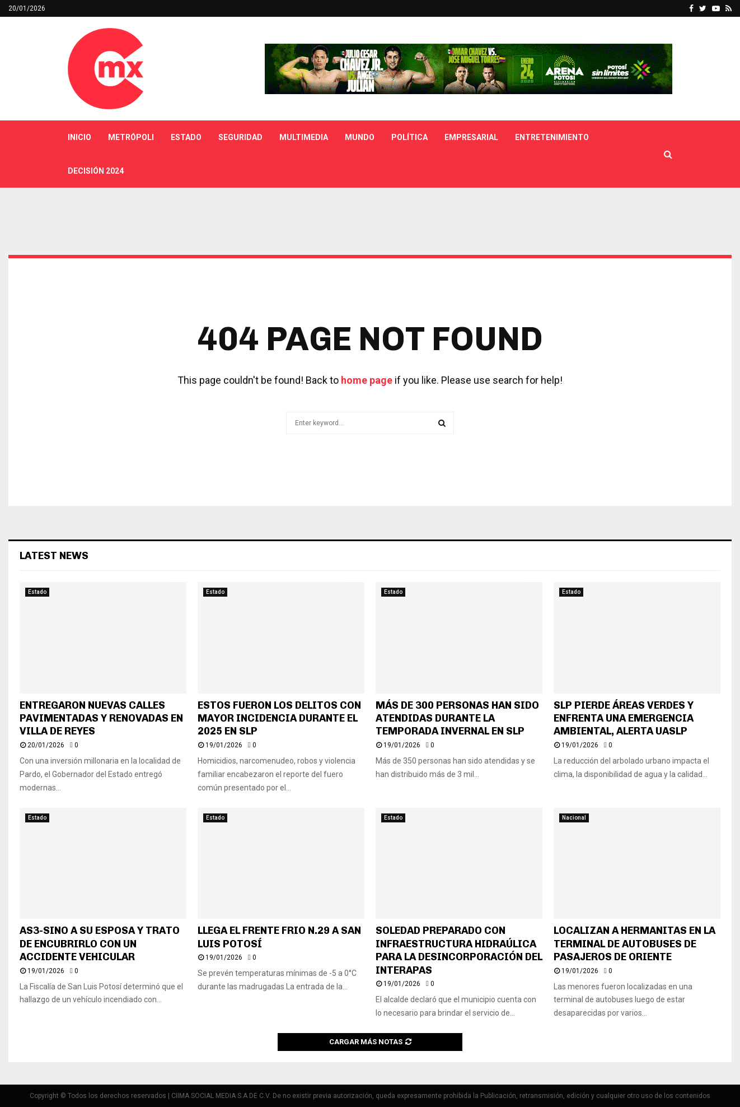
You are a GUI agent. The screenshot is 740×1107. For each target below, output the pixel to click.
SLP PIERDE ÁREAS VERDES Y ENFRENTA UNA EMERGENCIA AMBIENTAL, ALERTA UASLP (624, 718)
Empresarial (471, 137)
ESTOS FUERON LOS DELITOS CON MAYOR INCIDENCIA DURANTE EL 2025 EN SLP (279, 718)
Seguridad (240, 137)
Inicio (79, 137)
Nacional (574, 818)
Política (409, 137)
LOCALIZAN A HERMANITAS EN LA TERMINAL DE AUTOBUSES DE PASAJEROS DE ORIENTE (634, 943)
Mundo (359, 137)
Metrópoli (131, 137)
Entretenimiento (552, 137)
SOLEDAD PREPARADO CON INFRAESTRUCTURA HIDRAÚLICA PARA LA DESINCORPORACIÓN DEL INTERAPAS (459, 950)
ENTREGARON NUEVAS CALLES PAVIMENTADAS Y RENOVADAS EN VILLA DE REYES (101, 718)
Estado (186, 137)
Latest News (54, 556)
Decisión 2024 (96, 170)
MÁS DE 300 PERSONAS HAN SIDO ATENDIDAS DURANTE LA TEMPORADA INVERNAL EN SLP (457, 718)
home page (366, 380)
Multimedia (303, 137)
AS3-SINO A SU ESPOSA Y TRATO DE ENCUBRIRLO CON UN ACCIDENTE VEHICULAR (100, 943)
